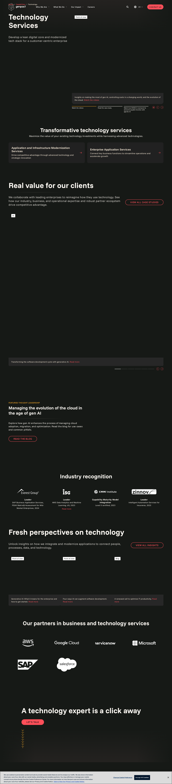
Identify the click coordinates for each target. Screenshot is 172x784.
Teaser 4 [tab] (138, 369)
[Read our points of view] (117, 58)
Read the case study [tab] (105, 108)
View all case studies (144, 202)
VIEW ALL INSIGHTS (147, 545)
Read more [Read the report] (66, 509)
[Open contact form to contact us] (32, 722)
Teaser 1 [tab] (118, 369)
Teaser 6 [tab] (151, 369)
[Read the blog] (137, 580)
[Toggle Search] (127, 7)
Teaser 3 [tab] (131, 369)
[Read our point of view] (34, 580)
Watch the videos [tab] (78, 108)
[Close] (168, 777)
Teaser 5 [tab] (144, 369)
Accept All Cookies (142, 777)
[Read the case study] (86, 288)
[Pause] (153, 107)
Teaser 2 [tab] (124, 369)
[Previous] (157, 107)
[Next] (162, 107)
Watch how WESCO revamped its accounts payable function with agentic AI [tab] (135, 110)
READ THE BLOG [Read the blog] (22, 438)
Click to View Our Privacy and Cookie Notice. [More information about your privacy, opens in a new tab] (69, 781)
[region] (86, 777)
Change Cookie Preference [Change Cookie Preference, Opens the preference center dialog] (122, 777)
